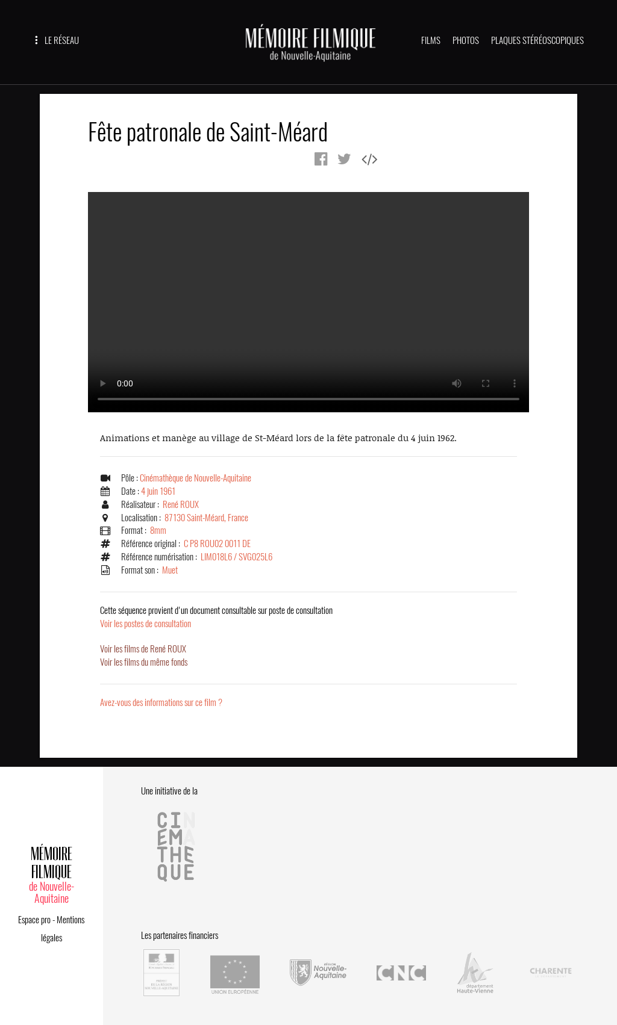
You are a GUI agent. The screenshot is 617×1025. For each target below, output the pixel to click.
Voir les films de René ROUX (143, 649)
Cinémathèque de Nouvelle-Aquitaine (195, 478)
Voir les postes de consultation (216, 617)
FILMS (430, 40)
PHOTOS (466, 40)
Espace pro (34, 920)
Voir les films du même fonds (143, 662)
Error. (308, 302)
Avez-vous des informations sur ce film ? (161, 702)
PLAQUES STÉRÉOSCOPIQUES (537, 40)
